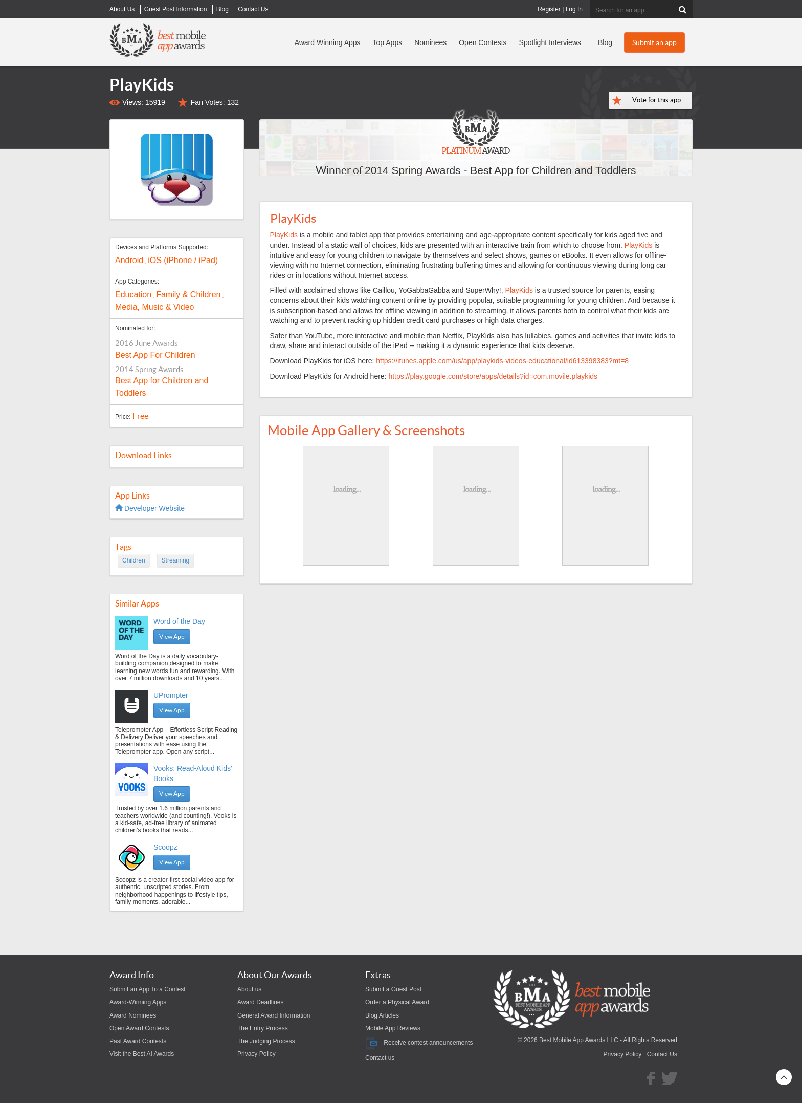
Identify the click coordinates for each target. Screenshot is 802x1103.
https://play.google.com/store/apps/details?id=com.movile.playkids (492, 376)
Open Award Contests (139, 1028)
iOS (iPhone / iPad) (183, 260)
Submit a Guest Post (393, 989)
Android (129, 260)
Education (133, 294)
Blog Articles (382, 1015)
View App (172, 636)
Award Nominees (132, 1015)
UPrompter (170, 695)
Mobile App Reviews (392, 1028)
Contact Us (662, 1054)
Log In (574, 9)
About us (249, 989)
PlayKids (284, 235)
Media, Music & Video (154, 306)
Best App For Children (155, 355)
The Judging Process (266, 1041)
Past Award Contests (137, 1041)
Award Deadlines (260, 1002)
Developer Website (150, 508)
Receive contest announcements (419, 1042)
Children (133, 560)
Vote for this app (656, 100)
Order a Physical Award (397, 1002)
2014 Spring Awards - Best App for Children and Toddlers (500, 170)
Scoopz (165, 847)
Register (549, 9)
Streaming (176, 560)
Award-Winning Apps (137, 1002)
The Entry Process (262, 1028)
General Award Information (273, 1015)
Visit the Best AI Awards (141, 1053)
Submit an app (654, 42)
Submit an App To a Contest (147, 989)
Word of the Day (179, 621)
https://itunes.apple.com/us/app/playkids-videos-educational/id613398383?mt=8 (502, 361)
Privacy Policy (256, 1053)
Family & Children (188, 294)
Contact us (379, 1058)
